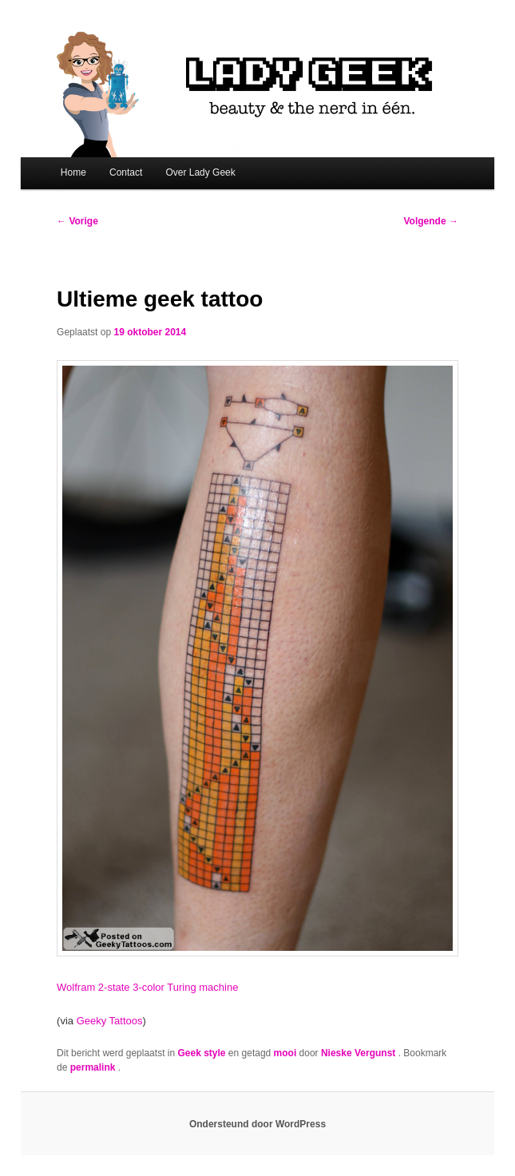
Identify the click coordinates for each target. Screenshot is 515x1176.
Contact (125, 172)
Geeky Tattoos (110, 1021)
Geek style (201, 1053)
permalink (94, 1067)
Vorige (77, 221)
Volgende (430, 221)
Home (73, 172)
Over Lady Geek (200, 172)
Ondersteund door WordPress (257, 1124)
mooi (285, 1053)
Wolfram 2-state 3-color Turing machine (147, 987)
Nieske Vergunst (359, 1053)
